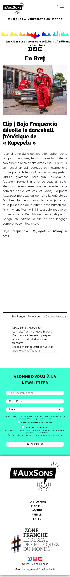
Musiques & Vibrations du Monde (35, 18)
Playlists (37, 506)
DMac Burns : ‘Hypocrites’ (27, 327)
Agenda (37, 510)
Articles (37, 514)
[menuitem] (34, 519)
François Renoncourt (29, 316)
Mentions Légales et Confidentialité (35, 569)
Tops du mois (37, 501)
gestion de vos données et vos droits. (44, 435)
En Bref (35, 58)
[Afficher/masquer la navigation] (62, 8)
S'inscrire (35, 444)
